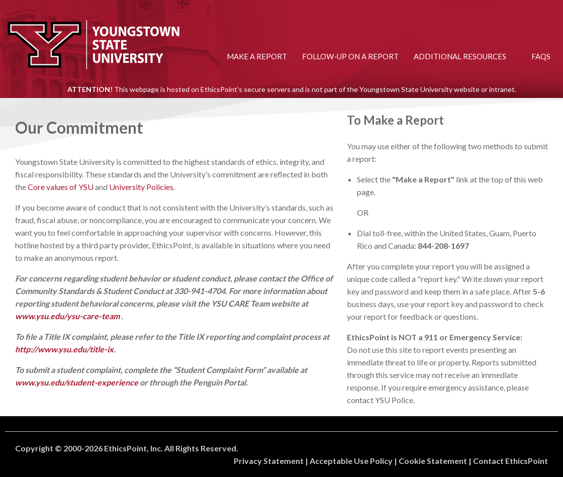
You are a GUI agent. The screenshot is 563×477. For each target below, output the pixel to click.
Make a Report (257, 56)
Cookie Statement (433, 460)
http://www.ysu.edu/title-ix (64, 349)
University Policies (141, 187)
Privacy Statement (269, 460)
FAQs (540, 56)
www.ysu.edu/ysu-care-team (67, 316)
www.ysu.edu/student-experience (76, 382)
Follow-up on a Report (350, 56)
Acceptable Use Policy (351, 460)
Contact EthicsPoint (510, 460)
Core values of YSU (60, 187)
